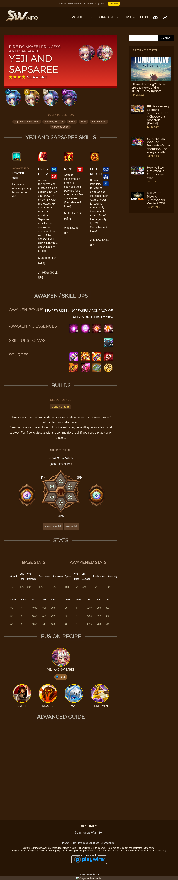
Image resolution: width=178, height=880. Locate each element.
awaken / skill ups (54, 121)
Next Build (71, 526)
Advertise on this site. (89, 874)
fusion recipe (99, 121)
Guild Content (60, 406)
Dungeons (106, 17)
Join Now (114, 4)
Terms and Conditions (88, 843)
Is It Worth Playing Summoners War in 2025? (156, 198)
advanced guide (60, 126)
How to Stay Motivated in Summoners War (156, 173)
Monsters (79, 17)
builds (72, 121)
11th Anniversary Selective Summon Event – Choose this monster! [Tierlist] (158, 115)
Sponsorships (107, 843)
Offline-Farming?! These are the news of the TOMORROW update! (148, 88)
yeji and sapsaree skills (26, 121)
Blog (144, 17)
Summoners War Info (88, 832)
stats (83, 121)
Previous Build (53, 526)
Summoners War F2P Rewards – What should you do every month (158, 145)
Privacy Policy (69, 843)
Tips (127, 17)
